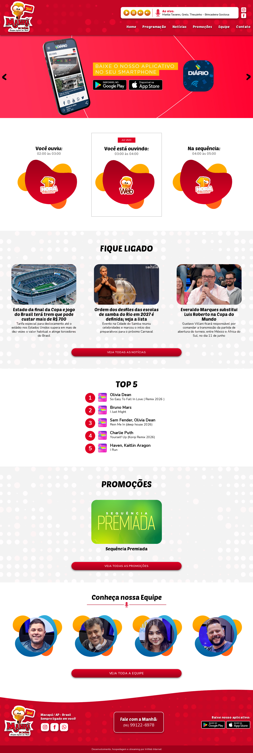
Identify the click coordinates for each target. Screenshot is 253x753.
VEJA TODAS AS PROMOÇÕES (126, 566)
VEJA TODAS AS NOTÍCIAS (126, 352)
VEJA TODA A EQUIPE (126, 673)
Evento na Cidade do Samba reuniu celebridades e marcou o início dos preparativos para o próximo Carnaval (126, 318)
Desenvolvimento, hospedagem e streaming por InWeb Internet (126, 749)
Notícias (179, 27)
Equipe (224, 27)
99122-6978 (138, 722)
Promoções (202, 27)
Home (131, 27)
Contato (243, 27)
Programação (154, 27)
